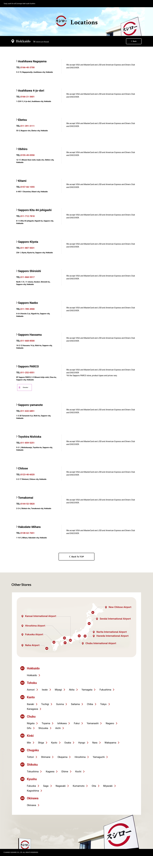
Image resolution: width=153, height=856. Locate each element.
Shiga (41, 742)
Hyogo (81, 742)
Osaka (67, 742)
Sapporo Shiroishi (29, 271)
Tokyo (103, 704)
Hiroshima (80, 757)
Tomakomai (25, 497)
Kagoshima (33, 790)
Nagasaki (61, 785)
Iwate (45, 689)
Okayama (62, 757)
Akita (71, 689)
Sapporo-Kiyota (28, 242)
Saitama (75, 704)
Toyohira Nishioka (29, 436)
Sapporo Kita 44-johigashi (35, 210)
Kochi (78, 771)
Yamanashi (93, 723)
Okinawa (31, 805)
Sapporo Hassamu (30, 334)
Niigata (31, 723)
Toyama (46, 723)
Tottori (30, 757)
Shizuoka (43, 728)
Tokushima (33, 771)
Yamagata (87, 689)
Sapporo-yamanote (30, 405)
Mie (29, 742)
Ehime (65, 771)
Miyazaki (107, 785)
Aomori (31, 689)
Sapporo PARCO (28, 366)
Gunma (60, 704)
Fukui (77, 723)
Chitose (23, 468)
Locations (76, 21)
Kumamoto (79, 785)
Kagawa (50, 771)
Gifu (29, 728)
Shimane (45, 757)
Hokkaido (32, 675)
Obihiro (22, 149)
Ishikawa (62, 723)
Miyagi (58, 689)
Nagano (110, 723)
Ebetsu (22, 120)
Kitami (22, 181)
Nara (94, 742)
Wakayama (110, 742)
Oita (94, 785)
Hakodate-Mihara (29, 527)
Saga (45, 785)
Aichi (58, 728)
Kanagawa (32, 709)
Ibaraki (30, 704)
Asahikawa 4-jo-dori (31, 90)
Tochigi (45, 704)
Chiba (90, 704)
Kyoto (54, 742)
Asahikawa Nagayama (32, 61)
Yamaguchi (99, 757)
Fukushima (105, 689)
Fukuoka (31, 785)
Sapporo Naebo (28, 303)
